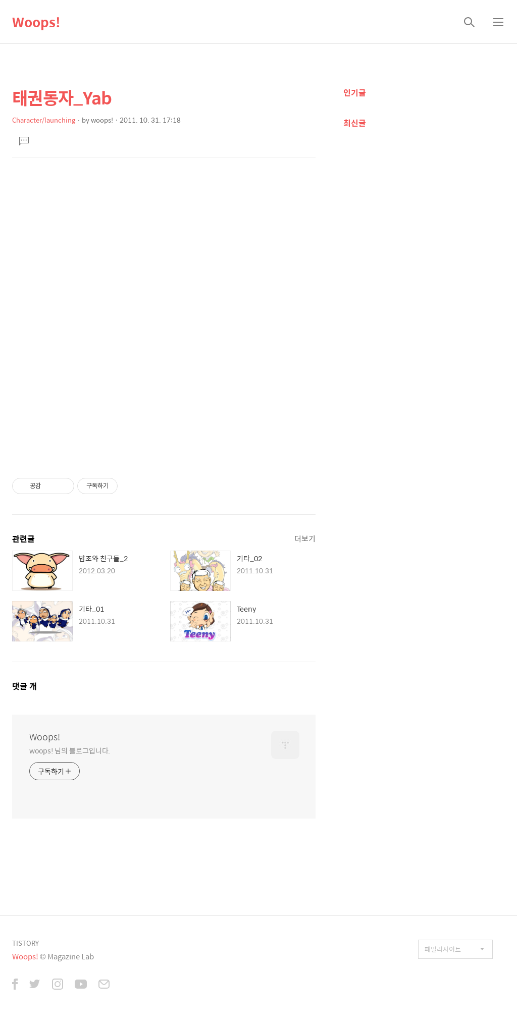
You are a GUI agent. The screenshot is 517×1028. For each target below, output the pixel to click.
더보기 (305, 538)
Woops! (36, 22)
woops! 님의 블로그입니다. (69, 750)
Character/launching (43, 120)
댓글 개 (24, 686)
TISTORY (25, 943)
